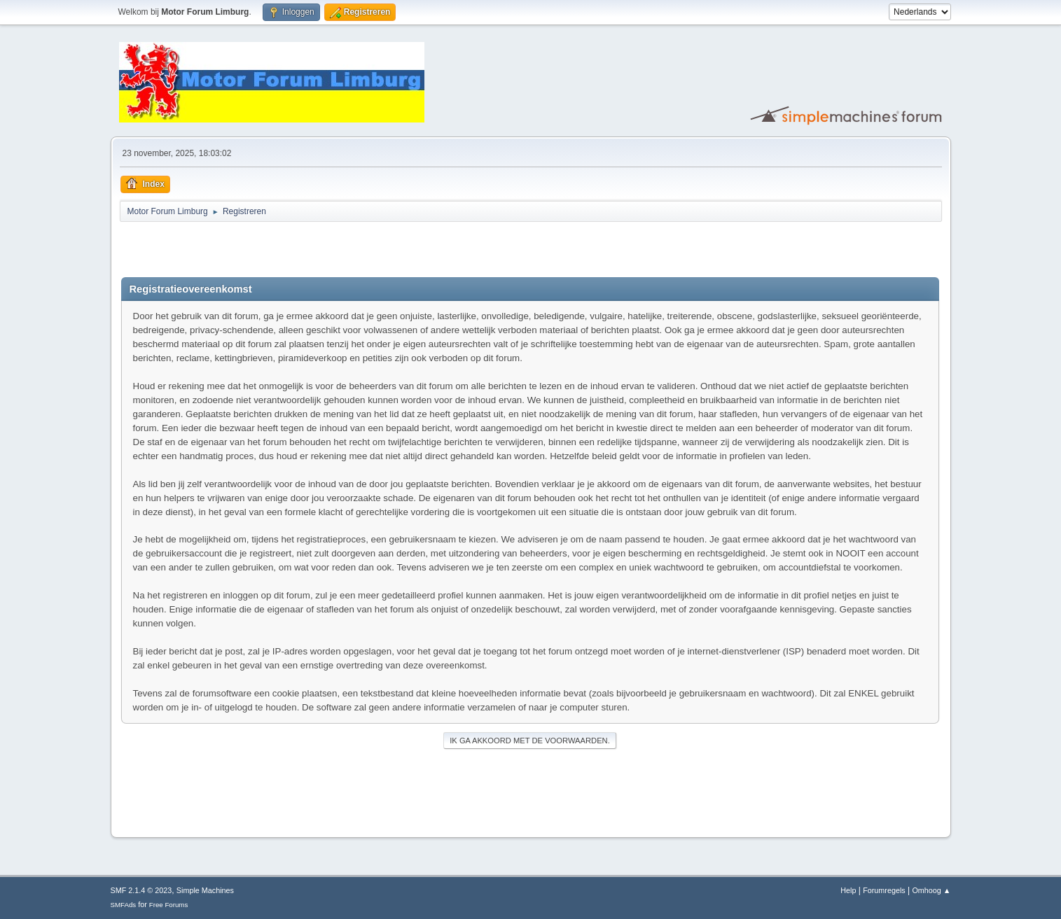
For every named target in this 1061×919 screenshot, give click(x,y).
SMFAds (124, 905)
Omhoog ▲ (931, 890)
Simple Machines (205, 890)
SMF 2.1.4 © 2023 (141, 890)
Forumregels (884, 890)
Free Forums (168, 905)
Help (848, 890)
